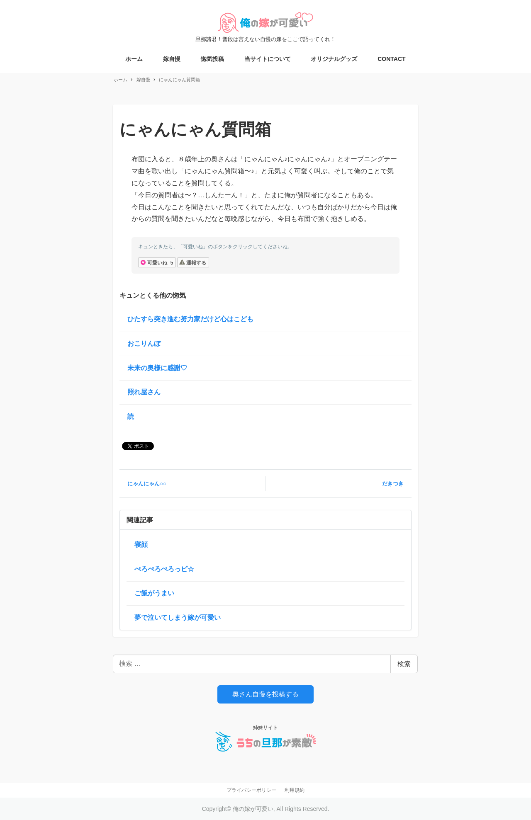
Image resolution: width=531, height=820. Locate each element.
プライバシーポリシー (251, 790)
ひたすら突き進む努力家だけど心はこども (190, 319)
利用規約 (294, 790)
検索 (404, 663)
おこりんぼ (144, 343)
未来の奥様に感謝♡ (157, 367)
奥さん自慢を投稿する (265, 694)
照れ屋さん (144, 391)
